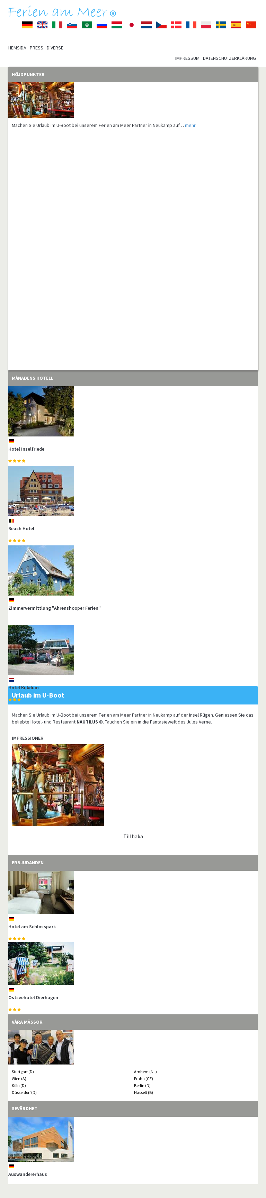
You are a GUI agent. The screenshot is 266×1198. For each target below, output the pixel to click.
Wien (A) (19, 1078)
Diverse (55, 48)
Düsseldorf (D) (24, 1092)
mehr (190, 125)
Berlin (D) (142, 1085)
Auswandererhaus (27, 1174)
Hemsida (17, 48)
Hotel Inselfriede (26, 449)
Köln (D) (19, 1085)
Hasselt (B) (143, 1092)
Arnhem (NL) (145, 1071)
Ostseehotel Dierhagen (33, 997)
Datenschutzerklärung (229, 58)
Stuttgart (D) (23, 1071)
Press (36, 48)
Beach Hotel (21, 528)
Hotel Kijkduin (23, 687)
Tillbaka (133, 836)
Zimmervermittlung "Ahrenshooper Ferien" (54, 608)
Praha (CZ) (143, 1078)
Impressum (187, 58)
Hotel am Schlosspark (32, 926)
